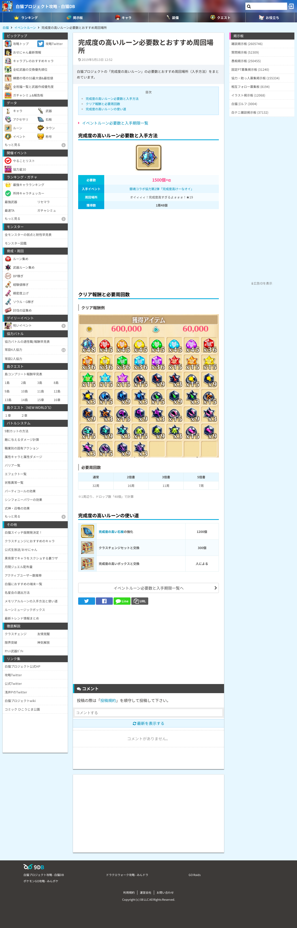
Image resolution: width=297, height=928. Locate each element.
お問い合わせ (165, 892)
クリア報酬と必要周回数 (103, 103)
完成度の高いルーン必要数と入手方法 (112, 98)
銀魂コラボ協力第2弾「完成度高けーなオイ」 (161, 188)
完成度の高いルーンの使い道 (106, 109)
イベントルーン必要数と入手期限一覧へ (149, 588)
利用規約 (129, 892)
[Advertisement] (148, 248)
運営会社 (145, 892)
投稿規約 (108, 700)
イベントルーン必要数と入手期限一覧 (115, 123)
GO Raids (195, 875)
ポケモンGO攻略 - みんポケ (40, 881)
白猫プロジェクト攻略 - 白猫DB (45, 6)
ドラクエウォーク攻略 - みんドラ (127, 875)
